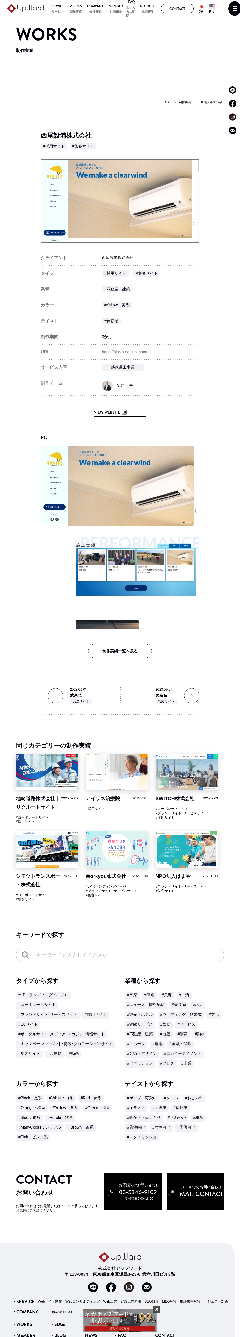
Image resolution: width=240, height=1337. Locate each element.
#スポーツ (136, 1044)
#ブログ (167, 1063)
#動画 (74, 1053)
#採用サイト (54, 146)
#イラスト (136, 1108)
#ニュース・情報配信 (146, 1005)
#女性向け (161, 1127)
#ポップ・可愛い (142, 1098)
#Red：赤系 (91, 1098)
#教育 (183, 1034)
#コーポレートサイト (32, 817)
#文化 (214, 1014)
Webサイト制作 (50, 1294)
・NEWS (89, 1327)
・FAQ (119, 1327)
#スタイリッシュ (142, 1137)
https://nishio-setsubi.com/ (124, 352)
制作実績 (76, 11)
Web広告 (110, 1294)
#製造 (149, 995)
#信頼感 (111, 321)
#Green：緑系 (97, 1108)
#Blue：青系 (29, 1117)
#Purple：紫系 (60, 1117)
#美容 (167, 995)
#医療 (132, 995)
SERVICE (57, 6)
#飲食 (165, 1024)
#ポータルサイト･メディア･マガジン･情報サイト (61, 1034)
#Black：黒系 (30, 1098)
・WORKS (22, 1316)
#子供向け (186, 1127)
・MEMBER (23, 1327)
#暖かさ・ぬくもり (144, 1117)
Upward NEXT (61, 1304)
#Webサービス (140, 1024)
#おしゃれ (194, 1098)
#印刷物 (54, 1053)
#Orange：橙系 (31, 1108)
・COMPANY (25, 1304)
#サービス (186, 1024)
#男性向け (136, 1127)
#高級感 (159, 1108)
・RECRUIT (124, 1316)
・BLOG (58, 1327)
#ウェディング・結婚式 (181, 1014)
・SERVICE (23, 1294)
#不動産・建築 (117, 289)
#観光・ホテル (140, 1014)
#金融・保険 (181, 1044)
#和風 (198, 1117)
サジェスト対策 (216, 1294)
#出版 (165, 1034)
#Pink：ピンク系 (33, 1137)
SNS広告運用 (130, 1294)
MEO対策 (169, 1294)
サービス (57, 11)
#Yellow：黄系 (117, 305)
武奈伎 (76, 695)
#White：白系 (61, 1098)
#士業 (186, 1063)
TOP (166, 102)
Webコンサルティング (82, 1294)
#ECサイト (80, 701)
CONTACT (177, 8)
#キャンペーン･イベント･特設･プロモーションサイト (65, 1044)
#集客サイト (83, 146)
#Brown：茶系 (80, 1127)
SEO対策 (151, 1294)
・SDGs (57, 1316)
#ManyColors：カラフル (39, 1127)
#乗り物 (179, 1005)
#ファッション (140, 1063)
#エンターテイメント (183, 1053)
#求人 (198, 1005)
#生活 (184, 995)
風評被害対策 (190, 1294)
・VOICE (89, 1316)
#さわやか (177, 1117)
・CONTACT (163, 1327)
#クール (171, 1098)
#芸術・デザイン (142, 1053)
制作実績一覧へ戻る (120, 651)
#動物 (200, 1034)
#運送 (157, 1044)
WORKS (76, 6)
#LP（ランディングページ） (108, 886)
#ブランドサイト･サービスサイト (181, 813)
